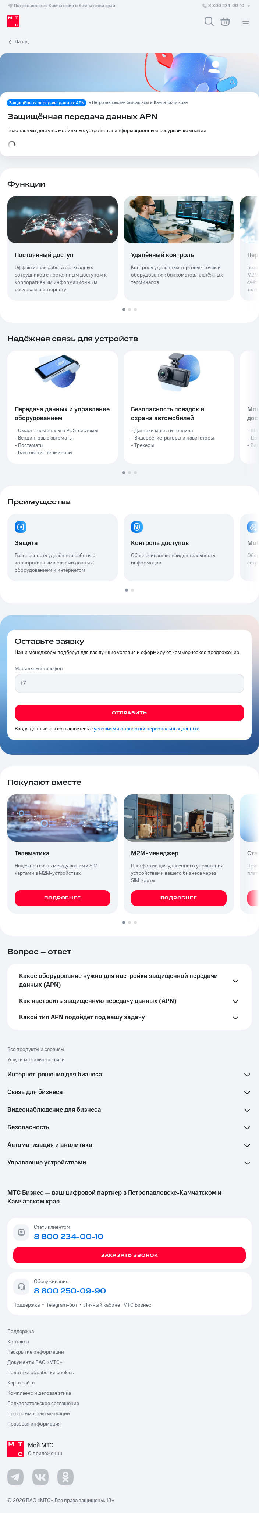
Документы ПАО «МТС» (34, 1362)
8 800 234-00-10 (227, 6)
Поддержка (27, 1305)
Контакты (18, 1342)
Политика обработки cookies (40, 1372)
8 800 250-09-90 (70, 1291)
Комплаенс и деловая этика (39, 1393)
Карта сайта (21, 1383)
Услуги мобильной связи (36, 1060)
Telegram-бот (61, 1305)
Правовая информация (34, 1424)
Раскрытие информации (35, 1352)
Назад (22, 42)
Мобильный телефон (39, 668)
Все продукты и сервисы (35, 1049)
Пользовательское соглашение (43, 1403)
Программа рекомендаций (38, 1414)
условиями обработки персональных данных (146, 729)
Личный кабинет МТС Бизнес (117, 1305)
